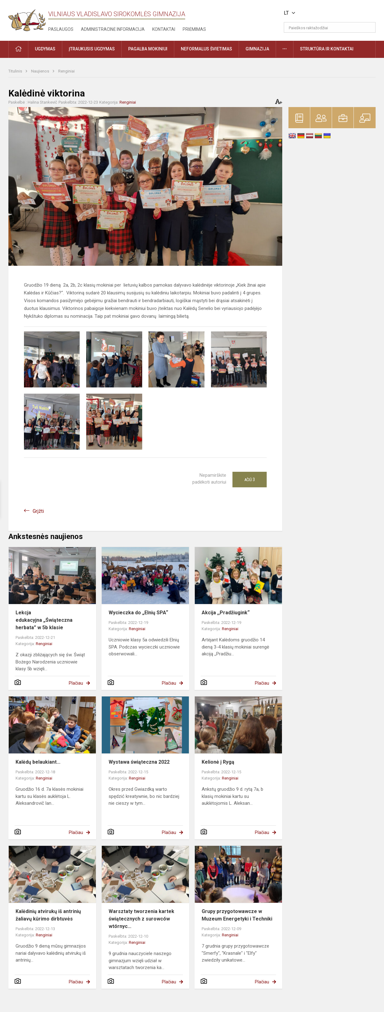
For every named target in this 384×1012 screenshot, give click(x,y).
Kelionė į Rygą (218, 762)
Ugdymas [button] (45, 48)
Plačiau (76, 683)
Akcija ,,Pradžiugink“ (226, 613)
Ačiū (249, 479)
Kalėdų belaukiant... (38, 762)
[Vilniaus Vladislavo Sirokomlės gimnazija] (27, 18)
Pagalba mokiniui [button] (147, 48)
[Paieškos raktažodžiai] (330, 27)
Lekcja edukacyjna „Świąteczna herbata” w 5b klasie (44, 620)
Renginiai (66, 71)
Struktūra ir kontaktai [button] (327, 48)
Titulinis (15, 71)
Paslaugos (60, 29)
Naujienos (40, 71)
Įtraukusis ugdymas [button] (92, 48)
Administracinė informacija (113, 29)
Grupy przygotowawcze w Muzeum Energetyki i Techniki (237, 915)
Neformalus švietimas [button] (206, 48)
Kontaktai (163, 29)
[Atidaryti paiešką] (369, 27)
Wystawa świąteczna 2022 (139, 762)
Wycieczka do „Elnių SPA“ (138, 613)
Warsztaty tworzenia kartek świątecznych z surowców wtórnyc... (141, 918)
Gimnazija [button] (257, 48)
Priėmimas (194, 29)
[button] (333, 13)
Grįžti (38, 511)
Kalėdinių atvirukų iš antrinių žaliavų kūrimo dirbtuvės (48, 915)
